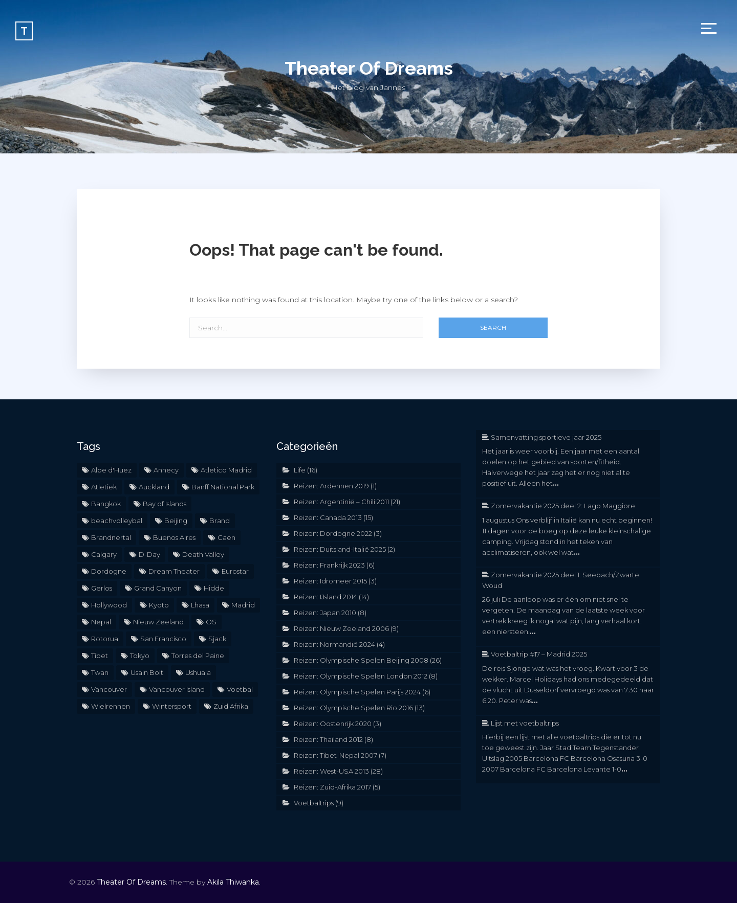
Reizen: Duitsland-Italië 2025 (340, 549)
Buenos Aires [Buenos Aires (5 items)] (174, 537)
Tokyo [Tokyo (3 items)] (139, 655)
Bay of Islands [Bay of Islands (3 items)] (164, 504)
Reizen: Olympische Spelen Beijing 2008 (361, 660)
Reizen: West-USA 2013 (331, 771)
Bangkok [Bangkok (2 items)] (106, 504)
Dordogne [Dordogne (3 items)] (108, 571)
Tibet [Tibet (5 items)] (99, 655)
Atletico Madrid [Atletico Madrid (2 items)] (226, 470)
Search (493, 327)
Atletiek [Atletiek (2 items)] (104, 487)
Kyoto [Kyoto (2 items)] (159, 605)
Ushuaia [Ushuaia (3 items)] (198, 672)
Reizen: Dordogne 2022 (333, 533)
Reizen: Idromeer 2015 (330, 581)
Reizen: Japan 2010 (325, 612)
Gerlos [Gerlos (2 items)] (101, 588)
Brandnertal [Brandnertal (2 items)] (111, 537)
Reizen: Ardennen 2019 (331, 486)
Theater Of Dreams (369, 68)
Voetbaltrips (314, 803)
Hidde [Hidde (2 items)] (214, 588)
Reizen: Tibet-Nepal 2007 (335, 755)
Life (300, 470)
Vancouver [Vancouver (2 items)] (109, 689)
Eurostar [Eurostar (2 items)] (235, 571)
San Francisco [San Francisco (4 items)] (163, 639)
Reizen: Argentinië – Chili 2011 (341, 502)
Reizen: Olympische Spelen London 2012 (360, 676)
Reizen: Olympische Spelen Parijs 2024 (357, 692)
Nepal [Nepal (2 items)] (101, 622)
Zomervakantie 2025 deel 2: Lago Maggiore (563, 506)
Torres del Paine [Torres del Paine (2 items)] (197, 655)
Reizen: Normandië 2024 (334, 644)
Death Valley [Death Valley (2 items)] (203, 554)
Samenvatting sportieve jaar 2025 (546, 437)
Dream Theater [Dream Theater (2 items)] (174, 571)
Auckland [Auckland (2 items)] (154, 487)
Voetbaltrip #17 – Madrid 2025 (539, 654)
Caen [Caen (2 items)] (226, 537)
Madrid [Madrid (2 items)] (243, 605)
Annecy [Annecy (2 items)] (166, 470)
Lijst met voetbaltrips (525, 723)
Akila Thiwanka (233, 882)
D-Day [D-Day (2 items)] (149, 554)
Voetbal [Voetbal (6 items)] (240, 689)
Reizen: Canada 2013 (328, 517)
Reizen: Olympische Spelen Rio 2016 (353, 708)
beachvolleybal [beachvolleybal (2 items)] (116, 520)
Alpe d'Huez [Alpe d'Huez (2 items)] (111, 470)
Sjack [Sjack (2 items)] (217, 639)
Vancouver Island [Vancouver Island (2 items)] (177, 689)
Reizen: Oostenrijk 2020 (333, 723)
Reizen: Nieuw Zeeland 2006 (341, 628)
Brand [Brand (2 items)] (219, 520)
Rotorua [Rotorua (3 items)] (104, 639)
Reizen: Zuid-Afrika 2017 (332, 787)
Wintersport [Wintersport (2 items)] (171, 706)
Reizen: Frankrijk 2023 (329, 565)
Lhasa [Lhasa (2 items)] (200, 605)
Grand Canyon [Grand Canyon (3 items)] (158, 588)
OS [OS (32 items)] (211, 622)
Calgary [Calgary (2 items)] (104, 554)
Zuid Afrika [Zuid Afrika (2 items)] (230, 706)
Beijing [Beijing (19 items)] (175, 520)
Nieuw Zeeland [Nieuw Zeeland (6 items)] (158, 622)
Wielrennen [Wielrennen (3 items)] (110, 706)
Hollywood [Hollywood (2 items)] (109, 605)
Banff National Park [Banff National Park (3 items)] (222, 487)
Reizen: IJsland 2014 (325, 597)
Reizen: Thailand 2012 (328, 739)
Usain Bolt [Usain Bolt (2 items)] (147, 672)
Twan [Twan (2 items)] (100, 672)
